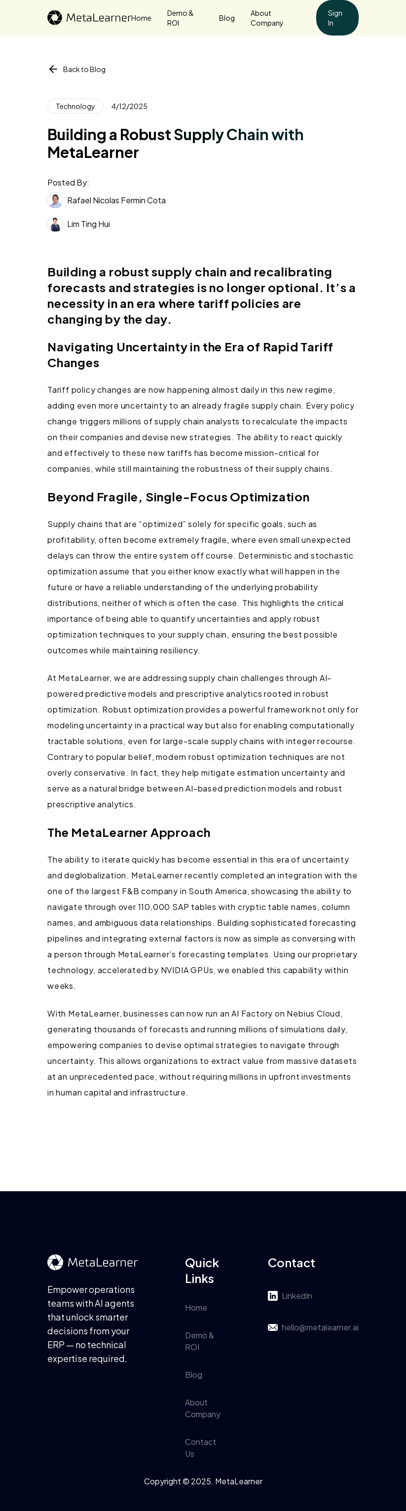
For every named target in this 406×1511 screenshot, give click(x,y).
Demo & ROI (180, 17)
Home (141, 17)
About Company (267, 17)
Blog (227, 17)
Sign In (335, 17)
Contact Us (200, 1447)
